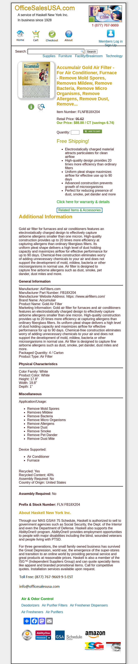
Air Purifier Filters (55, 605)
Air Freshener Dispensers (89, 605)
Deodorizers (30, 605)
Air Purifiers (54, 612)
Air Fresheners (32, 612)
